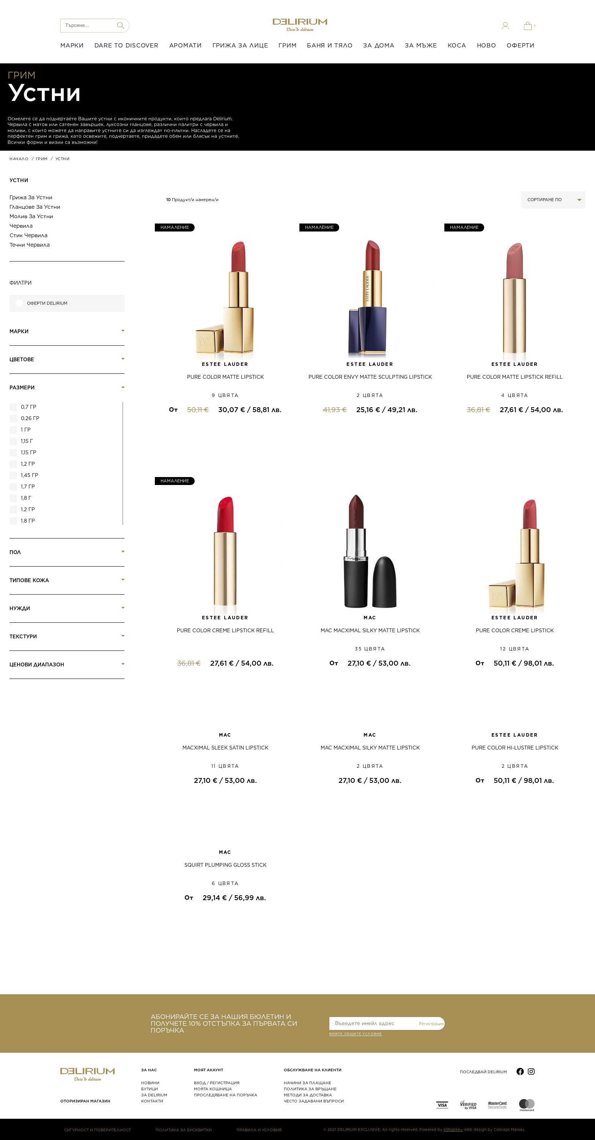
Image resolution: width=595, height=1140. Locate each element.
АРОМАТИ (185, 45)
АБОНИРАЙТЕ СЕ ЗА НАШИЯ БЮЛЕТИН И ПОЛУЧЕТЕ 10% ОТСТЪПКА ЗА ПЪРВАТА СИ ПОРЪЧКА (224, 1023)
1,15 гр (28, 452)
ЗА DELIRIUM (154, 1095)
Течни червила (29, 245)
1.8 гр (28, 520)
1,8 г (26, 498)
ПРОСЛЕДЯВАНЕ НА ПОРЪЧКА (225, 1095)
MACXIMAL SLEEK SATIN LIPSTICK (225, 748)
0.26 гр (30, 418)
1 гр (26, 429)
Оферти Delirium (47, 303)
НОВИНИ (150, 1082)
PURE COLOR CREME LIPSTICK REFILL (225, 630)
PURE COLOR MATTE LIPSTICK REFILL (515, 377)
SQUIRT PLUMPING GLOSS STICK (225, 865)
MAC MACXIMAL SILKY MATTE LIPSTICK (370, 630)
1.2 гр (28, 509)
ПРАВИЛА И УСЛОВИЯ (259, 1129)
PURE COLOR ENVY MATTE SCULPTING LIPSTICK (370, 377)
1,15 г (27, 441)
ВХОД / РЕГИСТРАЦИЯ (216, 1082)
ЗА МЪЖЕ (421, 45)
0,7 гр (28, 407)
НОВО (486, 45)
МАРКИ (72, 45)
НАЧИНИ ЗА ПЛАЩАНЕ (307, 1082)
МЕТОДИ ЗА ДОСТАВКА (308, 1095)
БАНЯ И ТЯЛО (330, 45)
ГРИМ (287, 45)
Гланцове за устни (34, 207)
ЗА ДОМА (378, 45)
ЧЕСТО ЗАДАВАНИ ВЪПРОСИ (314, 1101)
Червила (21, 226)
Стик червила (28, 235)
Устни (18, 180)
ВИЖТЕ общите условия (355, 1034)
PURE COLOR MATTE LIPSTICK (225, 377)
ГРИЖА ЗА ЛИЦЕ (240, 45)
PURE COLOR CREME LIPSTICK (515, 630)
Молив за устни (31, 216)
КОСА (457, 45)
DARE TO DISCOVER (126, 45)
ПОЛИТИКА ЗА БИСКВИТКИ (184, 1129)
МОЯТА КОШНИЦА (213, 1088)
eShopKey (453, 1129)
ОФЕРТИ (521, 45)
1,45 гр (29, 475)
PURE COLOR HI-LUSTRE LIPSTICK (515, 748)
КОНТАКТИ (152, 1101)
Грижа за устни (30, 197)
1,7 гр (28, 486)
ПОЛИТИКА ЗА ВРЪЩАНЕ (310, 1088)
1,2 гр (28, 463)
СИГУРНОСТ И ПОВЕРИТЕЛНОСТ (97, 1129)
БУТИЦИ (149, 1088)
